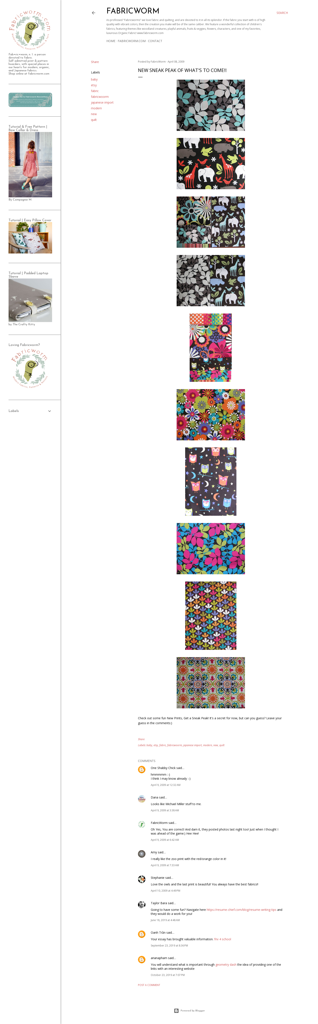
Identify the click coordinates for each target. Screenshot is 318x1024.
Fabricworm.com (132, 41)
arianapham (159, 958)
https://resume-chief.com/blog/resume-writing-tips (241, 910)
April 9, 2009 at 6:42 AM (165, 840)
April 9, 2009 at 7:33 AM (165, 865)
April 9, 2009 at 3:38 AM (165, 810)
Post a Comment (149, 985)
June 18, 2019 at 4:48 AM (165, 920)
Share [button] (95, 62)
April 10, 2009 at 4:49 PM (165, 890)
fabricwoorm (100, 97)
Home (110, 41)
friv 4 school (222, 939)
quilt (94, 120)
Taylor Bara (159, 903)
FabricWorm (159, 823)
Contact (155, 41)
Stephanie (157, 878)
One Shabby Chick (163, 768)
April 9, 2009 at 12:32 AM (165, 785)
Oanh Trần (158, 932)
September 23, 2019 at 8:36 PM (169, 945)
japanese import (102, 102)
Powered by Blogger (189, 1010)
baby (94, 79)
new (94, 114)
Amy (154, 852)
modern (96, 108)
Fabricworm (133, 11)
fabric (95, 91)
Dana (154, 797)
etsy (94, 85)
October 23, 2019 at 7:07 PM (168, 975)
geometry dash (225, 964)
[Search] (282, 13)
